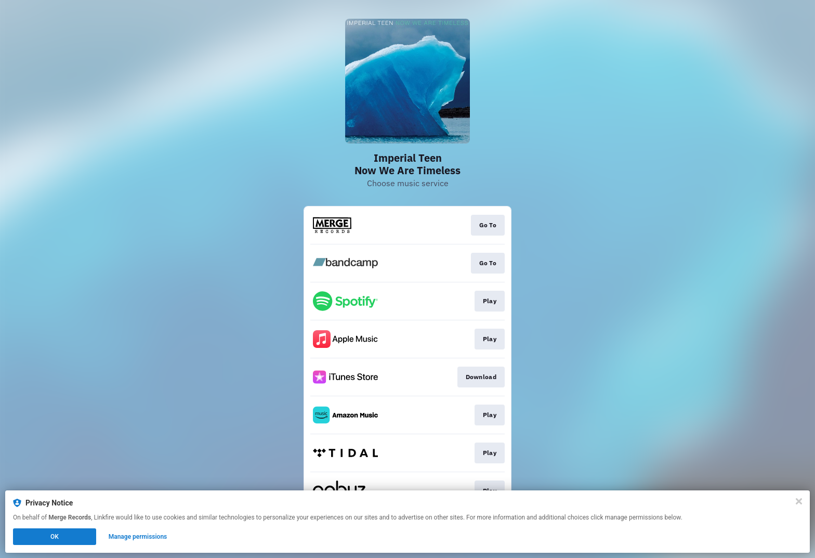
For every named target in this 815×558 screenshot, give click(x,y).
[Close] (799, 501)
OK (54, 536)
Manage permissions (138, 536)
